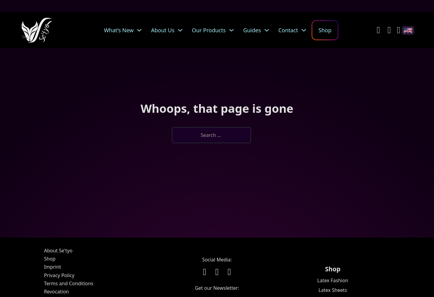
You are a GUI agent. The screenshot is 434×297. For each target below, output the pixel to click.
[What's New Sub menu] (141, 30)
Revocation (56, 291)
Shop (325, 30)
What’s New (119, 30)
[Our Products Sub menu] (233, 30)
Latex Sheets (333, 290)
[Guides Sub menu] (268, 30)
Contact (288, 30)
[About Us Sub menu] (182, 30)
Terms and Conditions (68, 283)
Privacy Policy (59, 275)
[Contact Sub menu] (305, 30)
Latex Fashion (332, 280)
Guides (252, 30)
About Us (163, 30)
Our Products (209, 30)
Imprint (52, 267)
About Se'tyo (58, 250)
